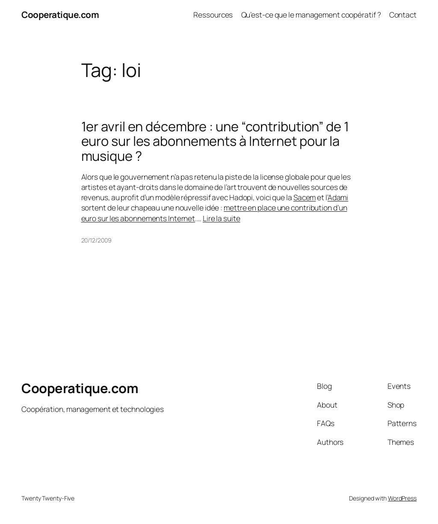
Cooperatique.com (60, 15)
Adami (338, 197)
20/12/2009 (96, 240)
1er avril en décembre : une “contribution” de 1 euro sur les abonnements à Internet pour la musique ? (215, 141)
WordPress (402, 498)
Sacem (304, 197)
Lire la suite (221, 218)
